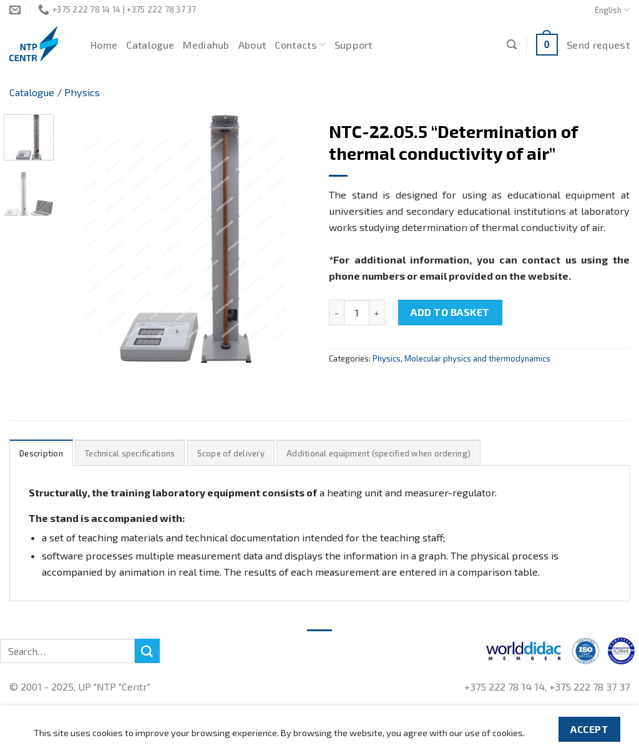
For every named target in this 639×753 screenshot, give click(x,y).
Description (41, 453)
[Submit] (147, 651)
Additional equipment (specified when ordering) (378, 453)
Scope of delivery (231, 453)
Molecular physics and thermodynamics (477, 358)
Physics (82, 92)
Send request (598, 45)
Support (353, 45)
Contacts (300, 45)
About (252, 45)
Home (103, 45)
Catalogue (150, 45)
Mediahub (206, 45)
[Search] (512, 44)
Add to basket (450, 312)
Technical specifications (130, 453)
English (612, 10)
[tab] (41, 453)
